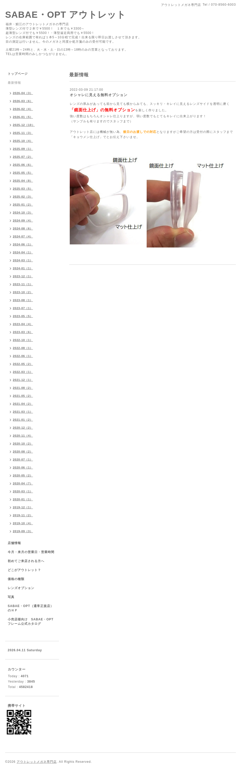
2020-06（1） (23, 467)
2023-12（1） (23, 276)
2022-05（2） (23, 363)
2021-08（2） (23, 387)
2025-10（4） (23, 140)
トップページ (18, 74)
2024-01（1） (23, 268)
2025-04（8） (23, 180)
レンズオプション (21, 588)
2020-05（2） (23, 475)
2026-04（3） (23, 93)
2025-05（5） (23, 172)
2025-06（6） (23, 164)
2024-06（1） (23, 244)
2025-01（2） (23, 204)
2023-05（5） (23, 316)
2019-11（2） (23, 515)
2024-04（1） (23, 252)
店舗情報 (14, 543)
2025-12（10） (24, 124)
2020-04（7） (23, 483)
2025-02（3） (23, 196)
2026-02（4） (23, 109)
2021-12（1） (23, 379)
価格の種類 (16, 579)
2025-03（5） (23, 188)
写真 (11, 597)
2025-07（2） (23, 156)
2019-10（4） (23, 523)
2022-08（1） (23, 348)
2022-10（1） (23, 340)
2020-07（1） (23, 459)
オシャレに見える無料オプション (98, 95)
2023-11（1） (23, 284)
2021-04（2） (23, 403)
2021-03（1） (23, 411)
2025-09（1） (23, 148)
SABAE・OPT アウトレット (65, 15)
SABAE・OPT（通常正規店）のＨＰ (31, 608)
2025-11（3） (23, 132)
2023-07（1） (23, 308)
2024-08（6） (23, 228)
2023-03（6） (23, 332)
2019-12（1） (23, 507)
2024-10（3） (23, 212)
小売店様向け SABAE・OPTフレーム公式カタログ (31, 622)
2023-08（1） (23, 300)
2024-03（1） (23, 260)
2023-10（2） (23, 292)
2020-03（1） (23, 491)
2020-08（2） (23, 451)
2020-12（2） (23, 427)
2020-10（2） (23, 443)
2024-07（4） (23, 236)
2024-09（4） (23, 220)
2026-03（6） (23, 101)
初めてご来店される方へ (26, 561)
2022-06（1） (23, 355)
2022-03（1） (23, 371)
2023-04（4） (23, 324)
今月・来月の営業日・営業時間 (31, 552)
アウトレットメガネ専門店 (37, 762)
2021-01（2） (23, 419)
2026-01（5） (23, 116)
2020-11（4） (23, 435)
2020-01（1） (23, 499)
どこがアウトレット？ (24, 570)
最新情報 (14, 83)
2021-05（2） (23, 395)
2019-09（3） (23, 531)
